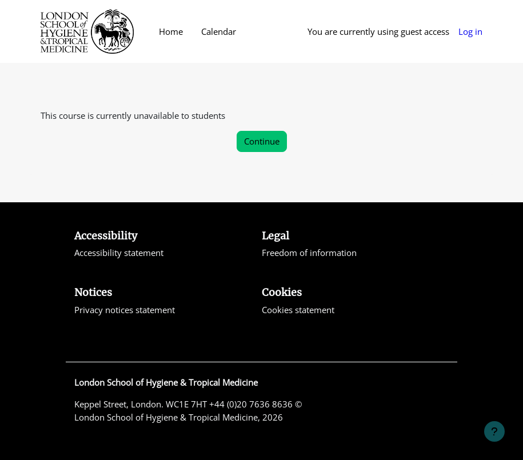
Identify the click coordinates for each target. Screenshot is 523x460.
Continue (262, 141)
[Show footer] (494, 431)
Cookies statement (298, 309)
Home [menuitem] (171, 31)
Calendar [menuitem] (218, 31)
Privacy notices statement (124, 309)
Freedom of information (309, 252)
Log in (470, 31)
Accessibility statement (118, 252)
